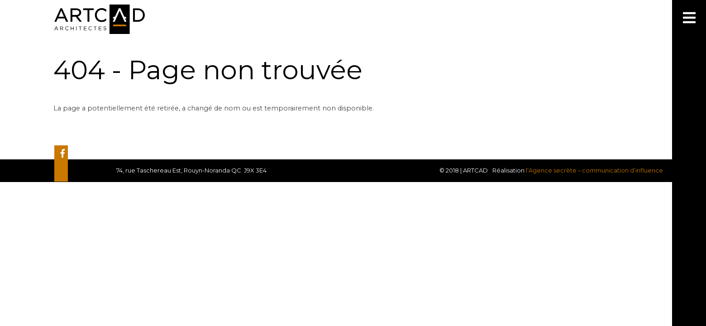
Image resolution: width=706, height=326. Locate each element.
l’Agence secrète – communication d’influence (594, 170)
